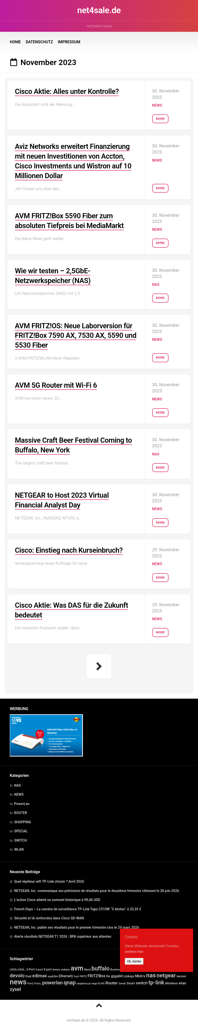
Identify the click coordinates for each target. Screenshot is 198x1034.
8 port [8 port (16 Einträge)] (48, 968)
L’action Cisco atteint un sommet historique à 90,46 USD (57, 898)
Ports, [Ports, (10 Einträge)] (37, 982)
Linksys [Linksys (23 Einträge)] (129, 975)
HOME (15, 42)
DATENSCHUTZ (39, 42)
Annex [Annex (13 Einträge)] (56, 968)
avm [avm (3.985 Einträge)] (77, 967)
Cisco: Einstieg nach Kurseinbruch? (70, 548)
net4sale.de (99, 10)
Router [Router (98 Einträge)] (111, 981)
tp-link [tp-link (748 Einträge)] (156, 981)
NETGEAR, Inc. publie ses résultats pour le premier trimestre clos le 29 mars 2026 (76, 926)
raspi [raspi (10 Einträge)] (94, 982)
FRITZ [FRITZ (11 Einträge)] (83, 975)
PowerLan (22, 802)
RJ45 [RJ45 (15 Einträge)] (101, 982)
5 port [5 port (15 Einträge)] (39, 968)
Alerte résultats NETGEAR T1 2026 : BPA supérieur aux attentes (62, 935)
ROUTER (20, 811)
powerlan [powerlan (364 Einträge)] (52, 981)
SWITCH (20, 839)
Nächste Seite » (99, 664)
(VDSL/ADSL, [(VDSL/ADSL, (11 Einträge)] (17, 968)
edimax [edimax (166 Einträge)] (39, 974)
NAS (155, 284)
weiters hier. (134, 951)
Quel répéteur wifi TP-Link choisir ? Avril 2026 (49, 880)
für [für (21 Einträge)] (108, 975)
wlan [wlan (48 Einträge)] (182, 981)
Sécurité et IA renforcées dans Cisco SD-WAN (49, 917)
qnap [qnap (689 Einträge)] (70, 981)
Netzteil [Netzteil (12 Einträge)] (181, 975)
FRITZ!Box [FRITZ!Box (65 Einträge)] (96, 974)
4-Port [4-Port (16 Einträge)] (30, 968)
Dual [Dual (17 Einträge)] (28, 975)
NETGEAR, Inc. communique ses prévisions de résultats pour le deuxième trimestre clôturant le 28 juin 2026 (96, 889)
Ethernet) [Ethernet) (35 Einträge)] (66, 975)
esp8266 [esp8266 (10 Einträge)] (53, 975)
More (160, 118)
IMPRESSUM (69, 42)
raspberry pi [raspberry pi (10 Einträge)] (83, 982)
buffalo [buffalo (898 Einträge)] (100, 967)
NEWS (157, 105)
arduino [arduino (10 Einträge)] (65, 968)
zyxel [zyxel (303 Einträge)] (15, 988)
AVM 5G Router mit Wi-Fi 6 (57, 383)
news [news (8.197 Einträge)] (18, 980)
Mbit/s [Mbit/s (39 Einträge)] (140, 975)
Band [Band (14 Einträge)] (87, 968)
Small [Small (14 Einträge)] (122, 982)
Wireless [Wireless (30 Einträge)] (171, 982)
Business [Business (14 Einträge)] (116, 968)
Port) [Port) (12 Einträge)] (30, 982)
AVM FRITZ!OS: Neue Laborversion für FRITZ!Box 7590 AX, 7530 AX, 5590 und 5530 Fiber (75, 334)
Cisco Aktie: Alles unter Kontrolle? (68, 91)
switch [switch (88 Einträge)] (142, 981)
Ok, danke (134, 961)
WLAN (19, 848)
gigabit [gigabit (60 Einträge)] (117, 974)
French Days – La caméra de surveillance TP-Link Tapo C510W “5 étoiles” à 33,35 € (77, 908)
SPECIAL (21, 830)
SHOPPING (22, 821)
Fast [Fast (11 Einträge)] (76, 975)
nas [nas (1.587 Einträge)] (151, 973)
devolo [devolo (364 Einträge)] (17, 974)
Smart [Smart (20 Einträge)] (131, 982)
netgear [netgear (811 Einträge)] (166, 974)
